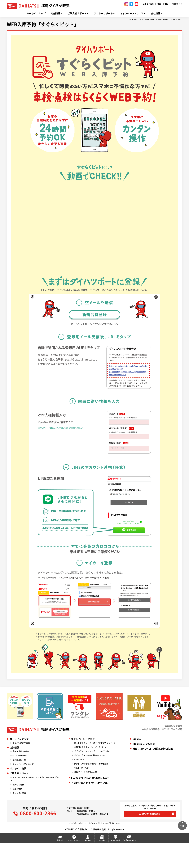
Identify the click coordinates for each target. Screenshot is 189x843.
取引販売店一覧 (19, 759)
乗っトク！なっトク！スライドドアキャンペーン (95, 742)
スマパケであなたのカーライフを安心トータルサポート (34, 779)
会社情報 (155, 13)
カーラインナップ (36, 13)
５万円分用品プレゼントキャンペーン (90, 747)
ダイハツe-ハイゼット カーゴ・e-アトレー (92, 751)
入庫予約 (102, 840)
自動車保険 (17, 788)
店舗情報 (55, 13)
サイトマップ (93, 823)
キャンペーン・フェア (132, 13)
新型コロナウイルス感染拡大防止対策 (153, 748)
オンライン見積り (74, 840)
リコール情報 (162, 4)
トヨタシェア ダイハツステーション (90, 782)
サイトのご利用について (110, 823)
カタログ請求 (148, 4)
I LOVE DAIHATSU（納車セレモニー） (91, 777)
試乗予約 (60, 840)
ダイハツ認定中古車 (21, 742)
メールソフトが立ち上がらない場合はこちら (94, 323)
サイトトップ (133, 19)
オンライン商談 (18, 768)
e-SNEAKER (79, 759)
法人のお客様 (18, 784)
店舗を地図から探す (21, 751)
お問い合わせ (177, 4)
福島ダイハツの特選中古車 (85, 772)
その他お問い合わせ (129, 840)
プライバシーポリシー (77, 823)
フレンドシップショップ (23, 763)
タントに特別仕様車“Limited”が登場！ (91, 763)
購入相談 (88, 840)
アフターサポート (103, 13)
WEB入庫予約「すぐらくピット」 (170, 19)
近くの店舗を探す (20, 755)
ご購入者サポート (77, 13)
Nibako (137, 739)
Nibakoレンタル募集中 (145, 743)
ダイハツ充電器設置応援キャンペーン (90, 755)
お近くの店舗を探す (150, 813)
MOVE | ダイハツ (81, 767)
